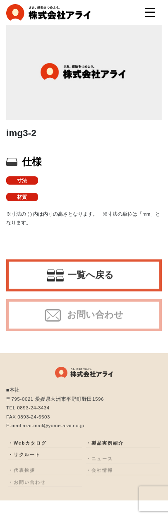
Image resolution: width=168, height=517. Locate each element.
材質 (22, 197)
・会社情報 (99, 475)
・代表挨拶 (21, 475)
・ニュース (99, 463)
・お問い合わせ (27, 486)
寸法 (22, 180)
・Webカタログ (27, 446)
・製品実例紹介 (105, 446)
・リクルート (24, 458)
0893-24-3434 (33, 409)
